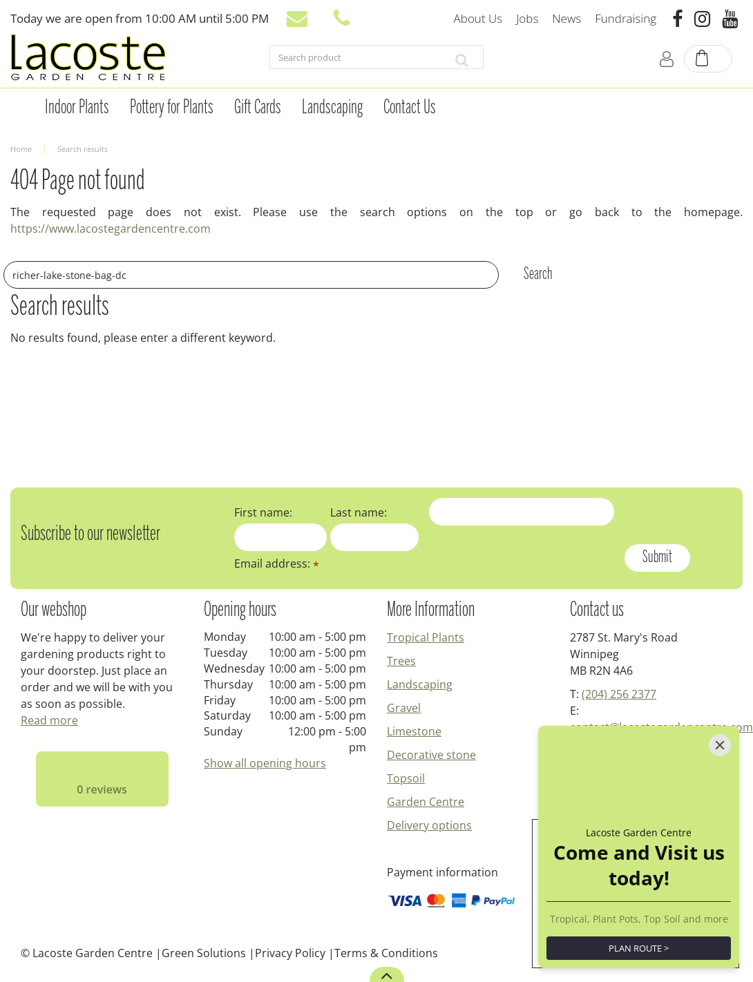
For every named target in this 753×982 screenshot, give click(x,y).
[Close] (720, 745)
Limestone (414, 731)
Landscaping (419, 684)
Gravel (404, 707)
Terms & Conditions (386, 953)
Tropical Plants (425, 637)
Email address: (276, 563)
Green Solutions (204, 953)
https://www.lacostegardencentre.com (110, 228)
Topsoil (406, 778)
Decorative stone (431, 754)
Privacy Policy (290, 953)
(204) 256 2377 (619, 694)
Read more (49, 720)
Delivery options (429, 825)
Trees (401, 660)
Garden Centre (425, 801)
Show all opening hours (265, 763)
